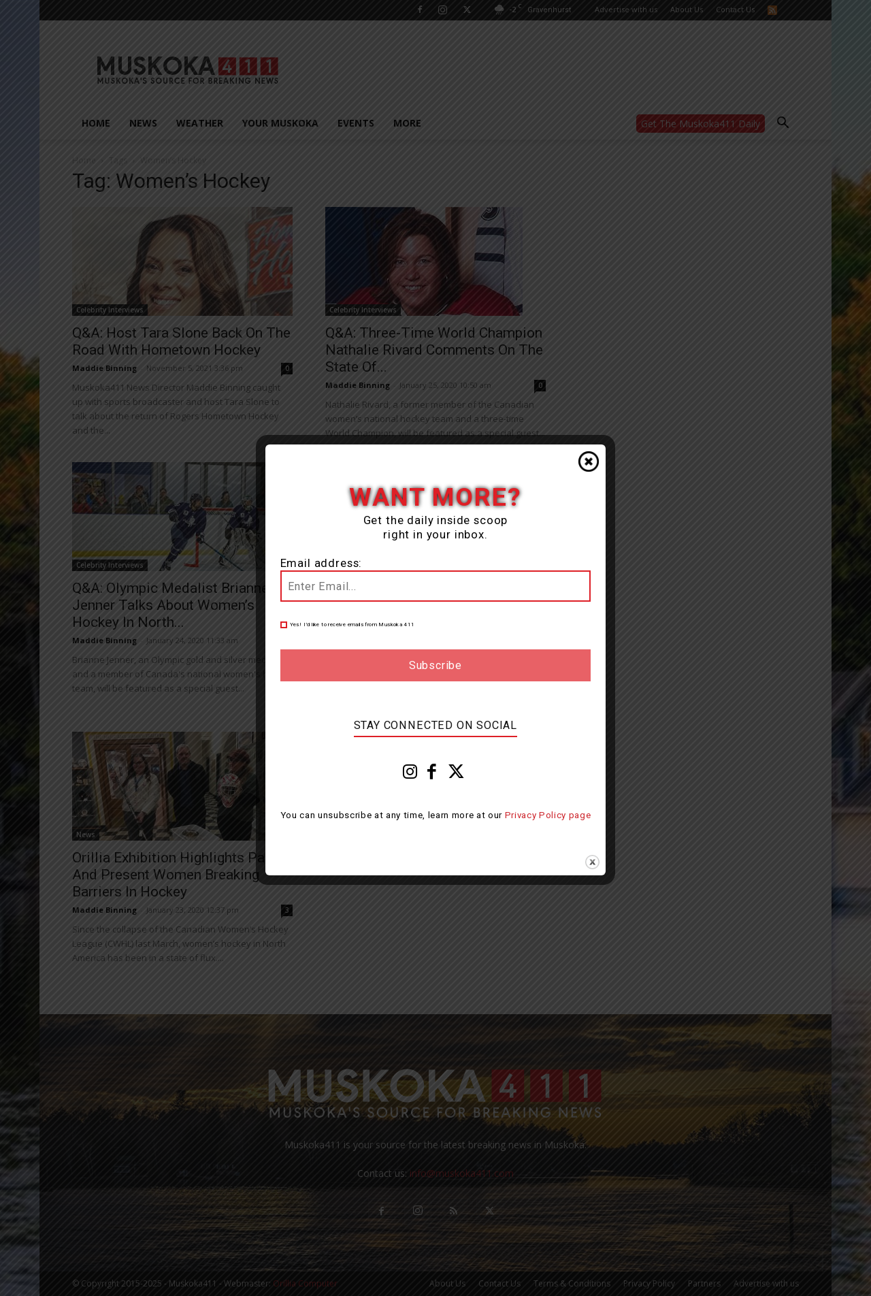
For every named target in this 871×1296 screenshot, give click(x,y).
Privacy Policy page (548, 815)
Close (588, 461)
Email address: (321, 563)
